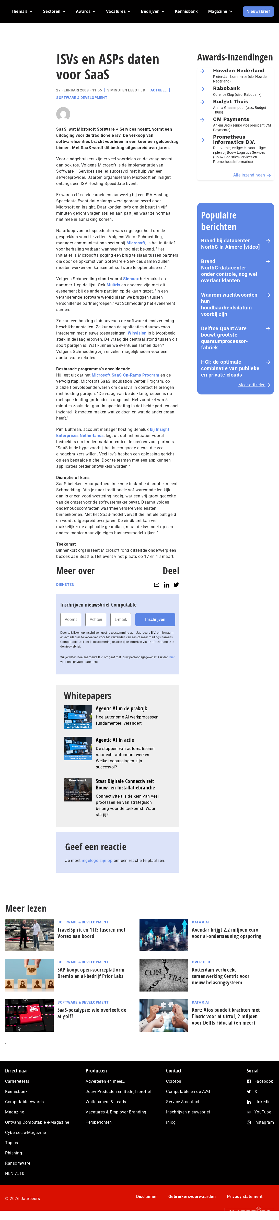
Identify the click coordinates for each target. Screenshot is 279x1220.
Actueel (158, 90)
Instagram (264, 1122)
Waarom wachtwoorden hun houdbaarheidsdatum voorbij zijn (229, 304)
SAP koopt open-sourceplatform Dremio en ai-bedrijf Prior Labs (91, 972)
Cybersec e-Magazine (25, 1132)
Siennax (131, 278)
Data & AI (200, 922)
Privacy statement (245, 1196)
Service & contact (183, 1101)
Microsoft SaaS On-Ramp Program (125, 375)
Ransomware (17, 1163)
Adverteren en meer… (105, 1081)
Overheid (201, 962)
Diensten (65, 584)
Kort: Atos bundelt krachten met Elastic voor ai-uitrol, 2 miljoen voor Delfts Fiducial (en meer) (226, 1016)
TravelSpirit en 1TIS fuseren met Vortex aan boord (91, 933)
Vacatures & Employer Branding (116, 1112)
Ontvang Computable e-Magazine (37, 1122)
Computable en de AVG (188, 1091)
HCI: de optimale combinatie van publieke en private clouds (230, 368)
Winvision (137, 333)
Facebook (263, 1081)
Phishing (13, 1153)
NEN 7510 (14, 1173)
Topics (11, 1142)
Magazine (14, 1112)
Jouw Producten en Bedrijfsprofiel (118, 1091)
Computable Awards (24, 1101)
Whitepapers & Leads (106, 1101)
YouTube (262, 1112)
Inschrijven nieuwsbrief (188, 1112)
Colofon (173, 1081)
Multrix (113, 285)
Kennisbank (16, 1091)
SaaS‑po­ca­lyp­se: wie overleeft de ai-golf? (91, 1013)
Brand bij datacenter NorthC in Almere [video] (230, 243)
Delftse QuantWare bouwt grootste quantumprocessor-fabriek (224, 338)
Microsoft (135, 243)
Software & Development (81, 98)
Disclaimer (146, 1196)
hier (172, 657)
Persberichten (99, 1122)
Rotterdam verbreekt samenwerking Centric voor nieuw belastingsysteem (221, 976)
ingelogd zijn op (97, 860)
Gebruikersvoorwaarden (192, 1196)
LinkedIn (262, 1101)
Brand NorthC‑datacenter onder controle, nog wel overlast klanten (229, 271)
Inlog (171, 1122)
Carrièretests (17, 1081)
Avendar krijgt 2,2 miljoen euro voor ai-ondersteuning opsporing (226, 933)
